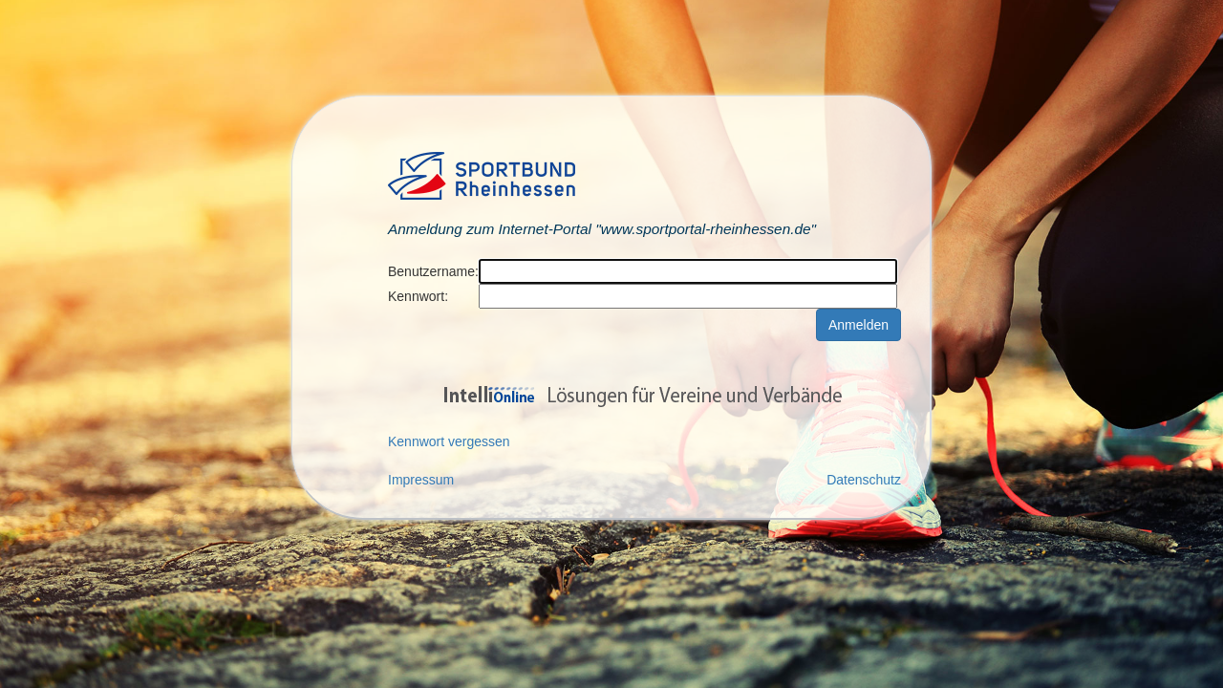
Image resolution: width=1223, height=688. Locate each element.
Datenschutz (863, 479)
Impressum (421, 479)
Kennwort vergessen (449, 441)
